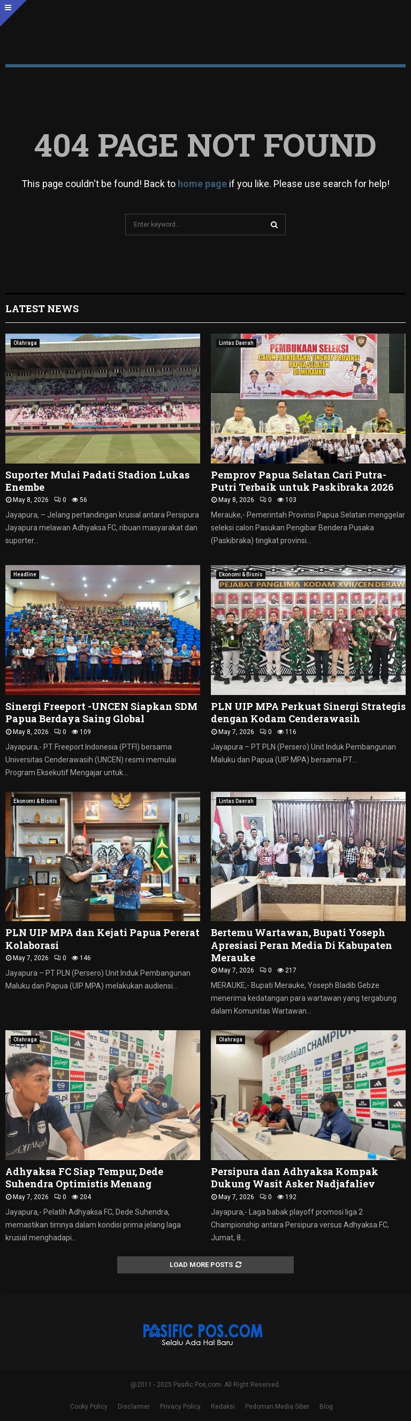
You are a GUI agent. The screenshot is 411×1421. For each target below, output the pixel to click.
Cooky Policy (89, 1406)
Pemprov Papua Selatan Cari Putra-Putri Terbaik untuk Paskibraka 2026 (302, 480)
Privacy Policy (180, 1406)
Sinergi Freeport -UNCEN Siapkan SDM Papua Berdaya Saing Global (101, 712)
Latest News (42, 308)
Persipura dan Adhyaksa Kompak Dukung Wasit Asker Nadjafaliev (294, 1177)
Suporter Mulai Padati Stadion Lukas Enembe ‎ (97, 480)
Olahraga (25, 343)
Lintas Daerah (236, 343)
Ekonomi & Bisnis (241, 574)
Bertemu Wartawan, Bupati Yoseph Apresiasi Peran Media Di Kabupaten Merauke (301, 945)
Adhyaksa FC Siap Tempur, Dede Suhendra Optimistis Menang (84, 1177)
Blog (326, 1406)
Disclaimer (134, 1406)
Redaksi (223, 1406)
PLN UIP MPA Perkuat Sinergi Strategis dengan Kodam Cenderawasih (308, 712)
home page (202, 183)
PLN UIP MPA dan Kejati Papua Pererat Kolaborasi (102, 938)
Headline (24, 574)
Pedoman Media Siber (277, 1406)
